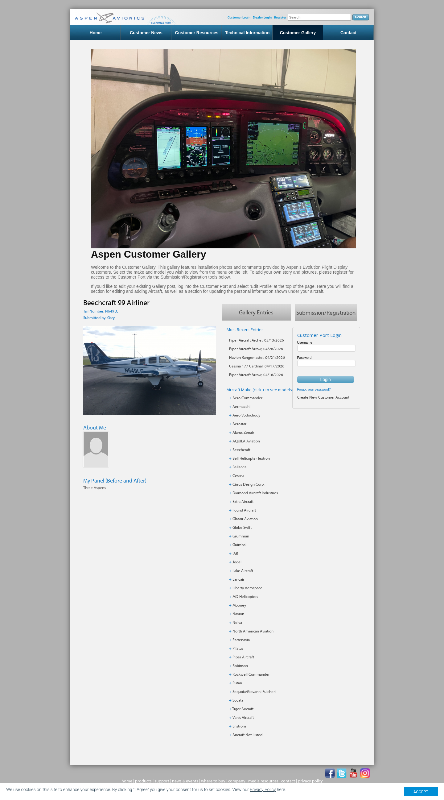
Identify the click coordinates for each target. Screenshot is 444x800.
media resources (263, 781)
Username (304, 342)
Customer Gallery (298, 32)
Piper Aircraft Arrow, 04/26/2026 (256, 348)
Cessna (238, 475)
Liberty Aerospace (247, 587)
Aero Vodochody (246, 414)
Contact (348, 32)
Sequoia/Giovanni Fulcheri (254, 691)
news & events (185, 781)
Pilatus (237, 648)
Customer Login (239, 17)
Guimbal (239, 544)
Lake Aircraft (242, 570)
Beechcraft (241, 449)
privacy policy (310, 781)
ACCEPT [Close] (421, 792)
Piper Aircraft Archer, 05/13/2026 (256, 340)
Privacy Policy (263, 789)
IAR (235, 553)
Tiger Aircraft (242, 708)
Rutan (237, 682)
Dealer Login (262, 17)
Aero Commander (247, 397)
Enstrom (239, 725)
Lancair (238, 579)
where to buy (213, 781)
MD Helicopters (245, 596)
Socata (237, 700)
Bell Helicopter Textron (251, 458)
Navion (238, 613)
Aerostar (239, 423)
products (143, 781)
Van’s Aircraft (243, 717)
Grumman (240, 535)
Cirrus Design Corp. (248, 484)
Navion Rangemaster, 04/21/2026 (257, 357)
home (126, 781)
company (236, 781)
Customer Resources (197, 32)
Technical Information (247, 32)
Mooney (239, 605)
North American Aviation (252, 630)
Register (280, 17)
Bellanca (239, 466)
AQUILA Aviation (246, 440)
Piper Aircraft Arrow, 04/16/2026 (256, 374)
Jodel (236, 561)
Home (96, 32)
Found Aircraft (244, 510)
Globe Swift (242, 527)
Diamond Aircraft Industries (255, 492)
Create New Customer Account (323, 397)
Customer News (146, 32)
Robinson (240, 665)
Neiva (237, 622)
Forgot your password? (314, 389)
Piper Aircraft (243, 656)
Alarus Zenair (243, 432)
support (161, 781)
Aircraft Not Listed (247, 734)
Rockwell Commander (250, 674)
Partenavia (241, 639)
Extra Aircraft (242, 501)
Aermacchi (241, 406)
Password (304, 357)
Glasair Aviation (245, 518)
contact (288, 781)
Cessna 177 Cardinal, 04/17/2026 (256, 365)
